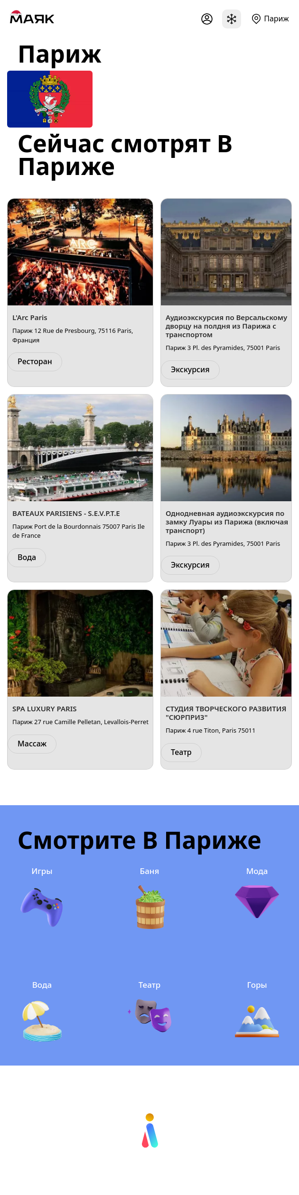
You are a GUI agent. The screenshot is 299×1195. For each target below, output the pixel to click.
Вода (27, 557)
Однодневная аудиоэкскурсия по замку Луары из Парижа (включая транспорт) (227, 521)
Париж (276, 18)
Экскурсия (190, 369)
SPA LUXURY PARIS (44, 708)
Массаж (32, 743)
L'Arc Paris (29, 317)
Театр (181, 752)
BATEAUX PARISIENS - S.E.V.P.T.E (66, 513)
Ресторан (35, 361)
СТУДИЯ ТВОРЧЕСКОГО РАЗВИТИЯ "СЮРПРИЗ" (226, 712)
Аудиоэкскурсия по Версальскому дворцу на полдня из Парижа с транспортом (226, 326)
